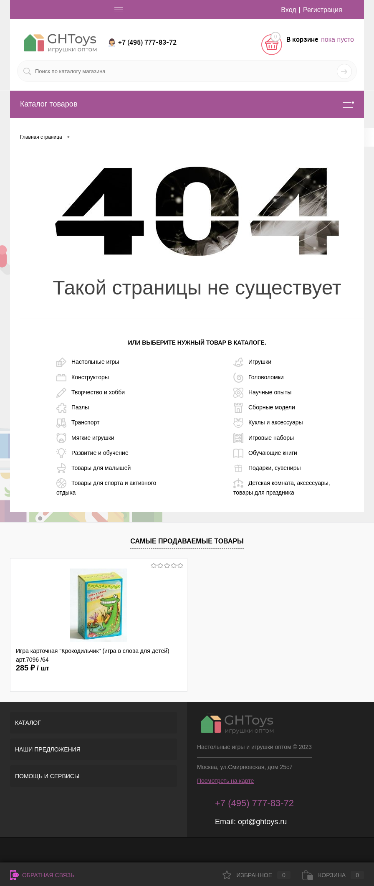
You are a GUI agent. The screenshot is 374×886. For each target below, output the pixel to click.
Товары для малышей (93, 468)
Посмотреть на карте (225, 780)
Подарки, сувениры (267, 468)
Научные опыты (262, 393)
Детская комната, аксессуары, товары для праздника (281, 487)
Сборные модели (264, 408)
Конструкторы (82, 378)
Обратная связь (42, 875)
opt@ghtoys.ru (262, 821)
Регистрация (322, 9)
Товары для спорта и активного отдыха (106, 487)
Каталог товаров (187, 104)
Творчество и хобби (90, 393)
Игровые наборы (263, 438)
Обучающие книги (265, 453)
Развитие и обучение (92, 453)
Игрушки (252, 362)
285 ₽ (32, 668)
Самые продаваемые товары (187, 541)
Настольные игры (87, 362)
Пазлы (72, 408)
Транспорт (77, 423)
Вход (288, 9)
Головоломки (258, 378)
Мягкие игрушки (85, 438)
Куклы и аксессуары (268, 423)
